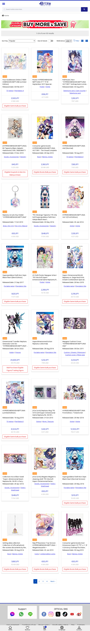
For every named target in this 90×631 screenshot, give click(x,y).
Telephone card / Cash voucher (74, 91)
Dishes (38, 421)
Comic (37, 554)
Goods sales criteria (60, 625)
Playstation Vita (21, 286)
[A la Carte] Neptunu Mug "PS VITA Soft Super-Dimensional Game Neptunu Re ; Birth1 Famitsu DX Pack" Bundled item (44, 413)
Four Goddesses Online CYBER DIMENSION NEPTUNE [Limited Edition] (14, 82)
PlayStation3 (79, 157)
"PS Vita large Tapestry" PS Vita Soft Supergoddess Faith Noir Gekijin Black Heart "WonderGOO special (44, 218)
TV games (9, 91)
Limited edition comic (47, 554)
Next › (53, 581)
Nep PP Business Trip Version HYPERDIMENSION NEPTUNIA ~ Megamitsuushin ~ (44, 545)
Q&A (72, 625)
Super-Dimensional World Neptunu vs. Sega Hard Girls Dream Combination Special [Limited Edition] (73, 278)
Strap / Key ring (8, 226)
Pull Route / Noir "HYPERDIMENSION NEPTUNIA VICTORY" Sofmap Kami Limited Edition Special (74, 83)
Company (81, 625)
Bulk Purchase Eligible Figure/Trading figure (15, 368)
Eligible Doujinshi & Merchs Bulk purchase (15, 173)
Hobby (11, 352)
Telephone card (75, 93)
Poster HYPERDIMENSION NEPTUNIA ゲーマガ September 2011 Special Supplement (42, 83)
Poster (42, 87)
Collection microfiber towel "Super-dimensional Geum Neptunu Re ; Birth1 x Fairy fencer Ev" (13, 480)
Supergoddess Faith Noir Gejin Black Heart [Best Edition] (14, 276)
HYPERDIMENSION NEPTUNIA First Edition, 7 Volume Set (73, 411)
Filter (76, 41)
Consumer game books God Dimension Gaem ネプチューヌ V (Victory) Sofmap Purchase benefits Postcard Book (74, 546)
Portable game (9, 286)
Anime (48, 87)
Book (39, 157)
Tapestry (23, 157)
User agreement (12, 625)
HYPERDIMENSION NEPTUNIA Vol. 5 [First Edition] (73, 216)
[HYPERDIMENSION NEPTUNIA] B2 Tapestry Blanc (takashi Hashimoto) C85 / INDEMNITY (14, 148)
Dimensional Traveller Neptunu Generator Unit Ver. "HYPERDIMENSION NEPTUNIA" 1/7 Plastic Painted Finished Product (15, 346)
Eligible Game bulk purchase (15, 106)
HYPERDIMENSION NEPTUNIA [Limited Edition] (14, 411)
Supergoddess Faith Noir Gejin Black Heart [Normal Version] (74, 478)
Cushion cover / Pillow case (75, 355)
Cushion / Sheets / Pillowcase (74, 352)
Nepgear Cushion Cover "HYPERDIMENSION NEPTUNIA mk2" (74, 343)
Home (5, 15)
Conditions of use (29, 625)
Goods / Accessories (11, 157)
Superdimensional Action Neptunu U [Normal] (42, 342)
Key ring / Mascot (21, 226)
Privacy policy (44, 625)
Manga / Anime (47, 157)
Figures (18, 352)
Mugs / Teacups (48, 421)
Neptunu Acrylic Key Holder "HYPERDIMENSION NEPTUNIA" (14, 216)
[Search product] (84, 9)
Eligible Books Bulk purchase (45, 172)
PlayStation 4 (19, 91)
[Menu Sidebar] (4, 3)
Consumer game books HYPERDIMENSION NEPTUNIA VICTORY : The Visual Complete (44, 148)
